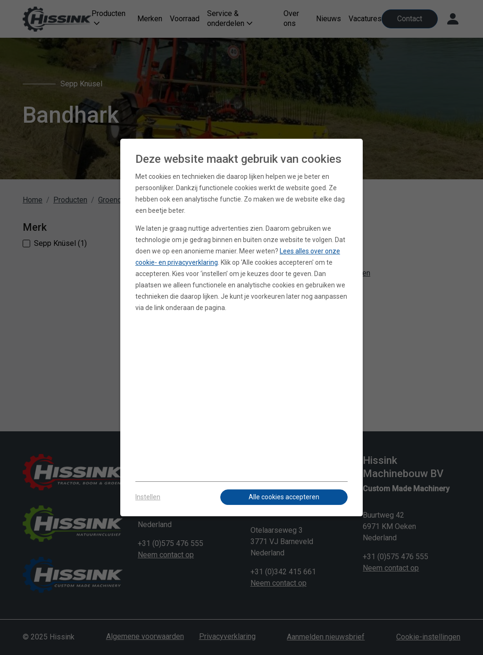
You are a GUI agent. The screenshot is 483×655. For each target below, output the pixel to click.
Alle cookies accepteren (284, 497)
